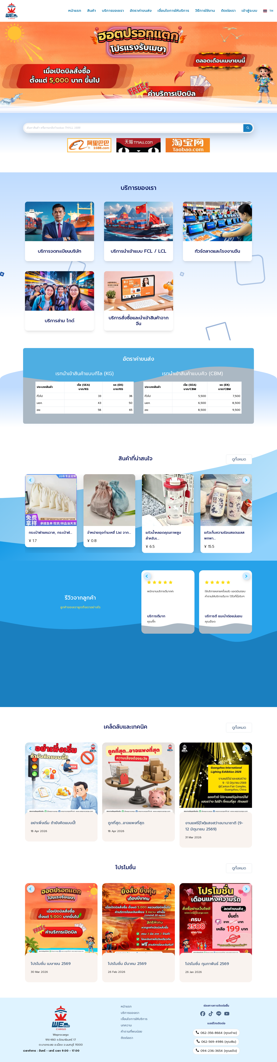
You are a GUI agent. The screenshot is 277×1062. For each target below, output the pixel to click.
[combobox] (132, 128)
